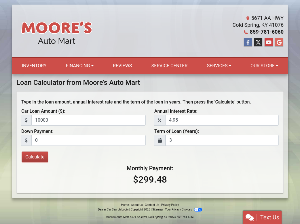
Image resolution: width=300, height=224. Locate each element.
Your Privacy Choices (183, 209)
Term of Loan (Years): (176, 131)
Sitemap (157, 209)
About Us (137, 204)
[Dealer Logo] (56, 31)
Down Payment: (37, 131)
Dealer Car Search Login (113, 209)
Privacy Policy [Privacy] (170, 204)
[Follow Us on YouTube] (269, 42)
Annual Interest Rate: (176, 111)
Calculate (35, 157)
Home (125, 204)
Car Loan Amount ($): (43, 111)
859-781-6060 (267, 32)
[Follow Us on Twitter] (258, 42)
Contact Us (152, 204)
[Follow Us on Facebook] (248, 42)
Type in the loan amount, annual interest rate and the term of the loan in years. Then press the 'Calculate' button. (136, 102)
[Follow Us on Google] (279, 42)
